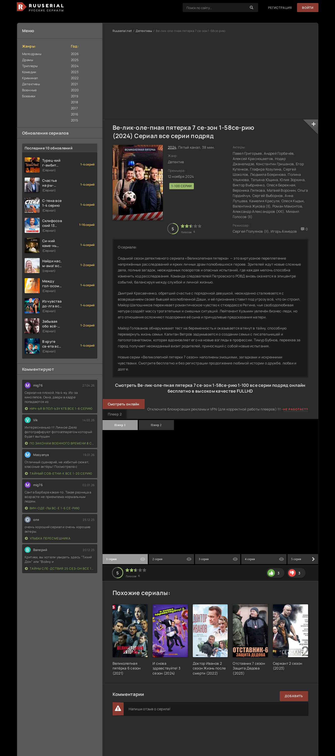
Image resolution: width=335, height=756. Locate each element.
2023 (74, 72)
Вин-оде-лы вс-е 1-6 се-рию (52, 508)
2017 (74, 108)
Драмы (27, 60)
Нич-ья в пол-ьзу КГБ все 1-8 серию (58, 408)
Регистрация (280, 8)
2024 (75, 66)
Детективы (31, 84)
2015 (74, 120)
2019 (74, 96)
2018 (74, 102)
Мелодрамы (32, 54)
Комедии (29, 72)
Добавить (294, 696)
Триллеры (30, 66)
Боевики (28, 96)
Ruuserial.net (122, 31)
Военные (29, 90)
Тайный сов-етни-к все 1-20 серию (58, 473)
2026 (75, 54)
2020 (75, 90)
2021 (74, 84)
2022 (74, 78)
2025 (75, 60)
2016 (74, 114)
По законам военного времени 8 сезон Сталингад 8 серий (60, 443)
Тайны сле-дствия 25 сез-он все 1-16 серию (60, 568)
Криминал (30, 78)
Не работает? (295, 409)
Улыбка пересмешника (48, 538)
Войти (307, 8)
